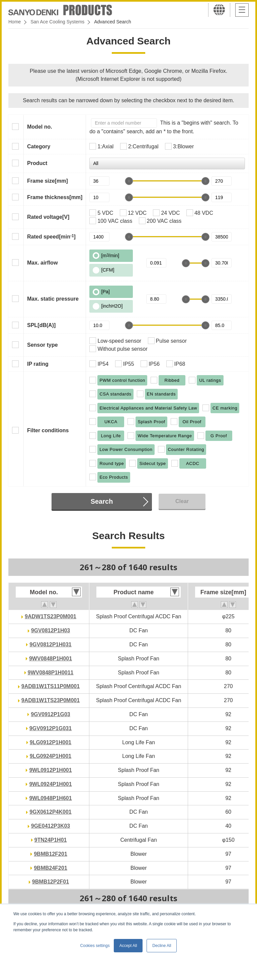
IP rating (38, 364)
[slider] (129, 181)
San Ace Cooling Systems (57, 21)
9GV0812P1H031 (50, 644)
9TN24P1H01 (50, 840)
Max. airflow (42, 263)
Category (38, 146)
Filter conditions (48, 430)
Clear (182, 501)
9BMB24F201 (50, 868)
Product (37, 163)
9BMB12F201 (50, 854)
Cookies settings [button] (95, 945)
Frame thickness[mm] (54, 197)
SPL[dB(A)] (41, 325)
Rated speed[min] (51, 236)
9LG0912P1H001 (51, 742)
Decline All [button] (161, 945)
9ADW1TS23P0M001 (50, 616)
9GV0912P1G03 (50, 714)
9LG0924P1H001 (51, 756)
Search (102, 501)
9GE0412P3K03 (50, 826)
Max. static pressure (53, 299)
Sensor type (42, 345)
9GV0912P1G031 (50, 728)
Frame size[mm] (47, 181)
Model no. (39, 127)
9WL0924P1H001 (50, 784)
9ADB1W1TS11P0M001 (50, 686)
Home (14, 21)
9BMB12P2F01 (50, 882)
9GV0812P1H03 (50, 630)
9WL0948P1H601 (50, 798)
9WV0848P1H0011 (51, 672)
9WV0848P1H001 (50, 658)
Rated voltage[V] (48, 217)
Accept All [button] (128, 945)
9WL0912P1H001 (50, 770)
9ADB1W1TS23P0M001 (50, 700)
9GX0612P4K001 (50, 812)
